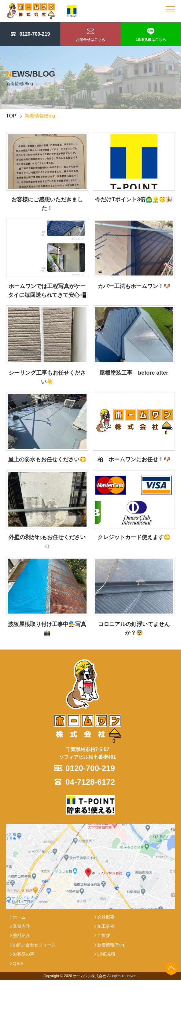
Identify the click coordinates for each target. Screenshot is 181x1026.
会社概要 (105, 917)
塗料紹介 (21, 935)
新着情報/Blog (110, 944)
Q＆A (18, 963)
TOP (11, 115)
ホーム (19, 917)
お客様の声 (23, 954)
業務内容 (21, 926)
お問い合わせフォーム (34, 944)
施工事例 (105, 926)
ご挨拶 (103, 935)
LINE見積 (106, 954)
